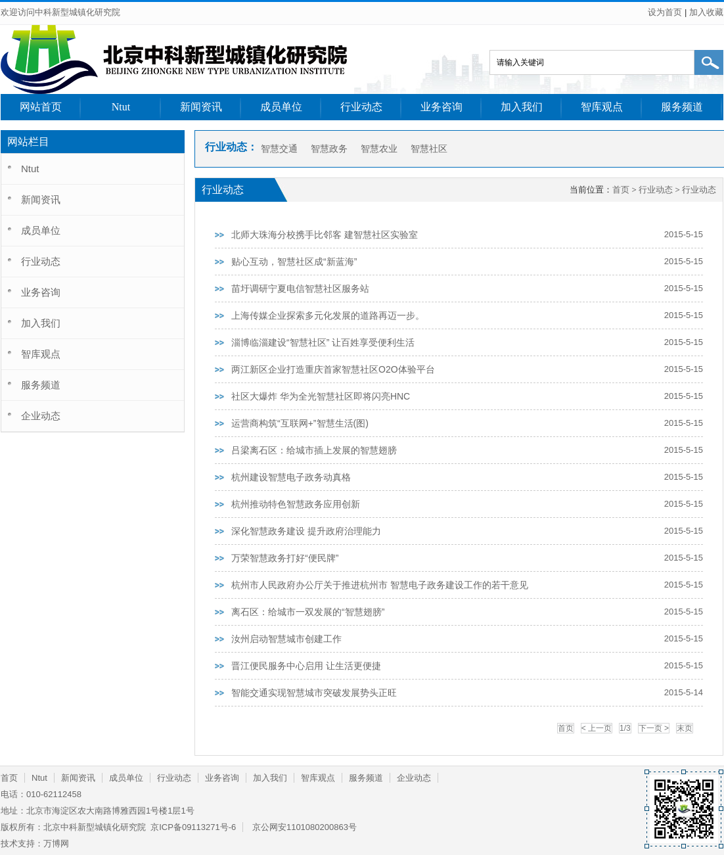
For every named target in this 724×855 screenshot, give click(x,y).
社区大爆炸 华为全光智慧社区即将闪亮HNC (320, 396)
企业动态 (40, 415)
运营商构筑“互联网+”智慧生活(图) (300, 423)
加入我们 (522, 106)
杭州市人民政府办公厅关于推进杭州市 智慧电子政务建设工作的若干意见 (379, 585)
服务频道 (682, 106)
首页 (620, 190)
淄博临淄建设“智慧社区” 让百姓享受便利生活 (323, 342)
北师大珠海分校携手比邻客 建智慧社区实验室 (324, 234)
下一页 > (654, 728)
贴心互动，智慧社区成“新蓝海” (294, 261)
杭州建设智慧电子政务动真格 (291, 477)
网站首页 (41, 106)
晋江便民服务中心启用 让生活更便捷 (306, 665)
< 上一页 (596, 728)
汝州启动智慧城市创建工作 (286, 639)
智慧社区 (429, 148)
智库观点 (602, 106)
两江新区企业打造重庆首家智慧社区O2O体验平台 (333, 369)
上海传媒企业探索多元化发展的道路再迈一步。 (327, 315)
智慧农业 (379, 148)
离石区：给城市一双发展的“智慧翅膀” (307, 612)
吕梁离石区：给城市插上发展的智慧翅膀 (314, 450)
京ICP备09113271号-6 (192, 827)
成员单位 (281, 106)
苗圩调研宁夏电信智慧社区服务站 (300, 288)
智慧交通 (279, 148)
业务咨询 (441, 106)
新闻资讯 (201, 106)
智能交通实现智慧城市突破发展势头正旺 (314, 692)
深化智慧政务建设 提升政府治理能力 (306, 531)
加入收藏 (706, 12)
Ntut (121, 106)
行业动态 (361, 106)
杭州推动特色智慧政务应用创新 (295, 504)
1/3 (625, 728)
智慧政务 (329, 148)
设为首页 (665, 12)
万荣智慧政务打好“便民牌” (284, 558)
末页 (684, 728)
